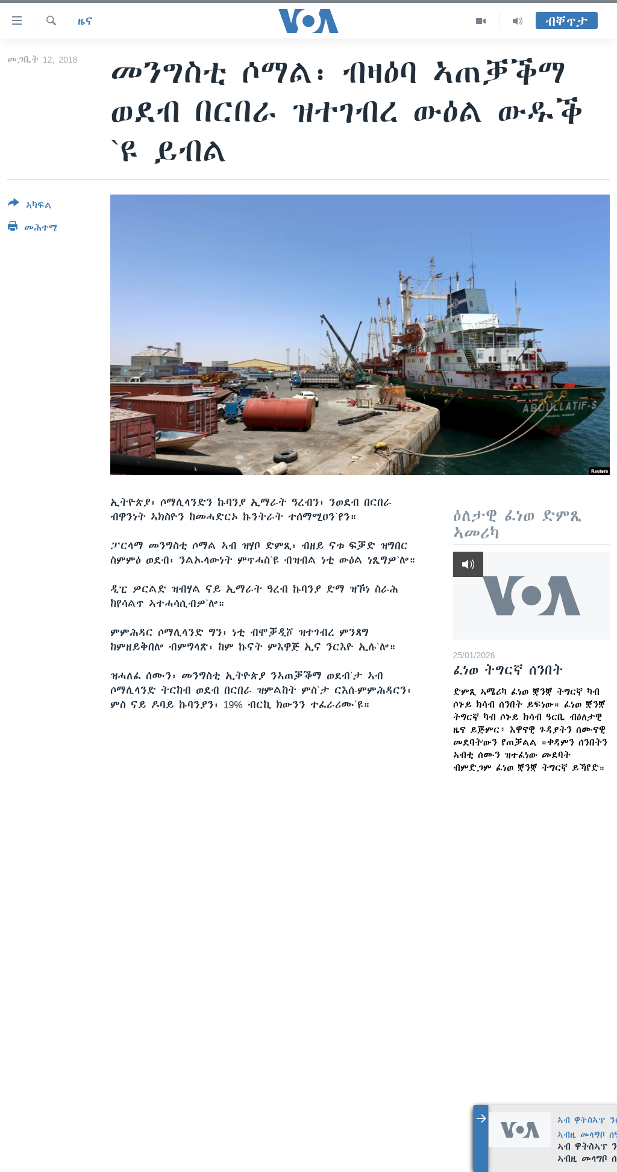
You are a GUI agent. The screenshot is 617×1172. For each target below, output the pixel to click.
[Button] (30, 207)
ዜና (85, 21)
